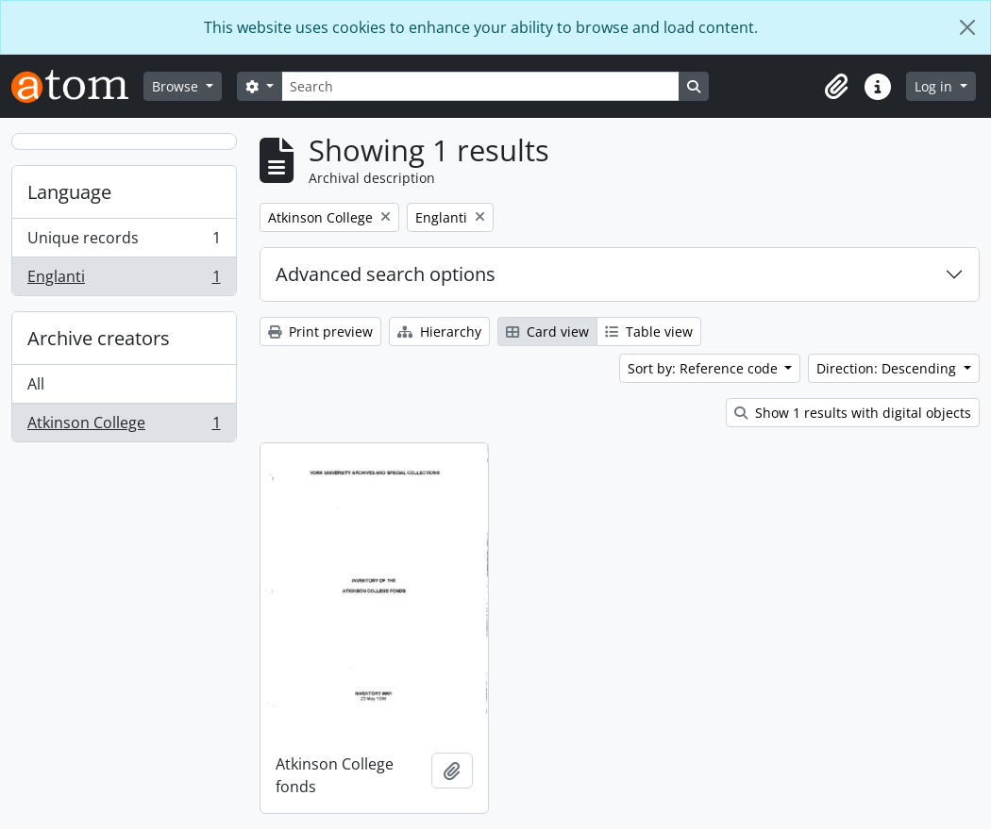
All (35, 383)
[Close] (967, 27)
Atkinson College (123, 426)
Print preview (320, 331)
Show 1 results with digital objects (852, 413)
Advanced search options (386, 274)
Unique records (123, 241)
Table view (649, 331)
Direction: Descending (888, 368)
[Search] (480, 86)
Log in (935, 86)
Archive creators (98, 338)
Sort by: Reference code (704, 368)
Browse (177, 86)
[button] (836, 87)
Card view (547, 331)
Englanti (123, 280)
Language (69, 192)
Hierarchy (439, 331)
